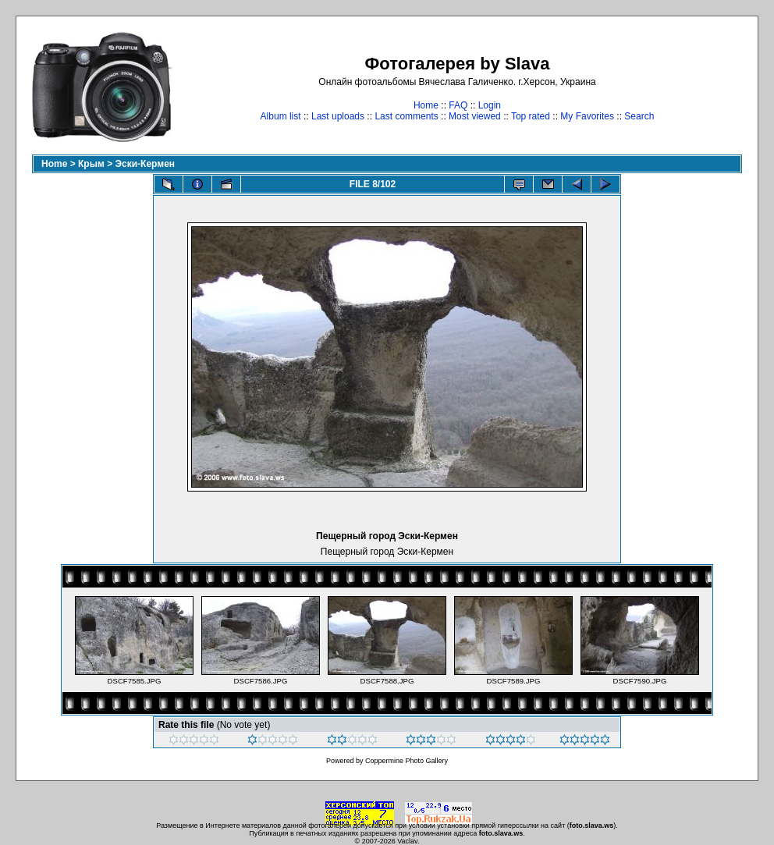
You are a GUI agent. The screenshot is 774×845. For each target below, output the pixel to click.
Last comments (406, 116)
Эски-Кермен (145, 163)
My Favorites (587, 116)
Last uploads (337, 116)
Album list (281, 116)
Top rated (530, 116)
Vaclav (407, 841)
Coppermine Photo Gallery (406, 761)
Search (639, 116)
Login (489, 105)
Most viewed (475, 116)
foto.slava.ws (592, 825)
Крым (91, 163)
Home (426, 105)
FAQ (458, 105)
